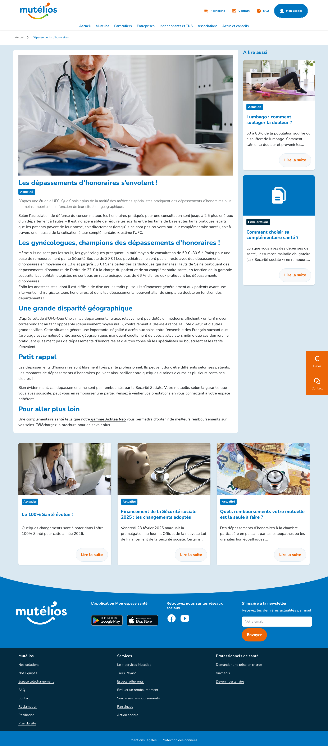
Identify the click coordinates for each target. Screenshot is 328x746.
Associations (207, 26)
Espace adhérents (130, 681)
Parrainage (125, 706)
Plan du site (27, 723)
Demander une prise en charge (239, 664)
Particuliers (123, 26)
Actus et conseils (235, 26)
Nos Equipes (27, 673)
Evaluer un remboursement (137, 690)
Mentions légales (144, 740)
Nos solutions (28, 664)
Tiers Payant (126, 673)
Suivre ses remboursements (138, 698)
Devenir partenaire (230, 681)
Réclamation (27, 706)
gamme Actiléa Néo (108, 419)
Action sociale (127, 715)
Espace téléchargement (36, 681)
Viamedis (223, 673)
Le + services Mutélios (134, 664)
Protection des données (179, 740)
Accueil (85, 26)
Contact (24, 698)
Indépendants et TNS (176, 26)
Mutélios (102, 26)
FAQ (21, 690)
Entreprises (146, 26)
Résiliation (26, 715)
